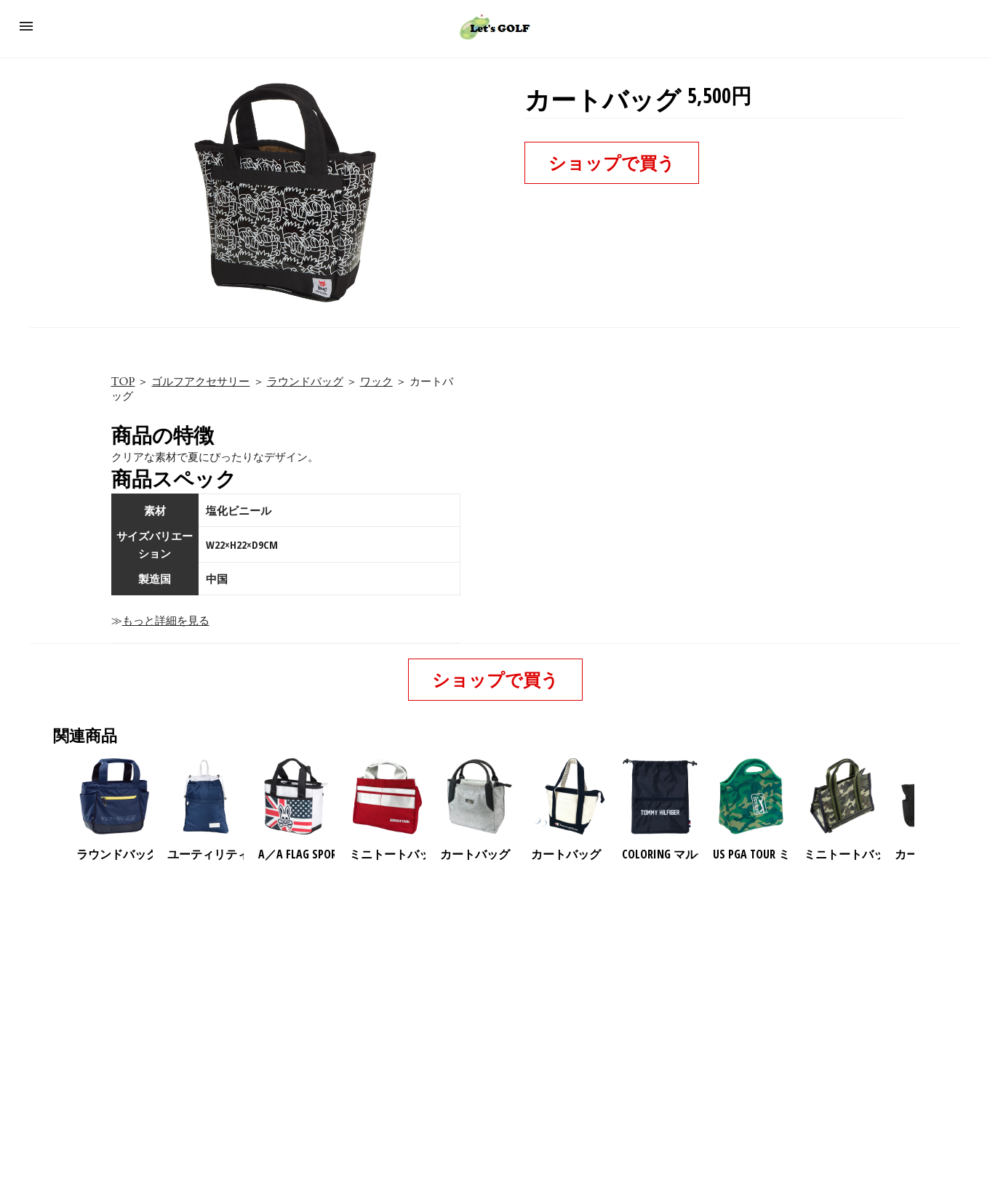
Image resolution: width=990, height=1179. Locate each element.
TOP (123, 381)
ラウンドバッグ (305, 381)
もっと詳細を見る (165, 620)
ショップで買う (611, 162)
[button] (26, 26)
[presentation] (927, 797)
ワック (376, 381)
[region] (495, 987)
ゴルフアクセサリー (200, 381)
